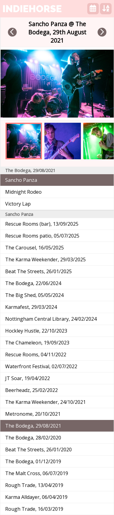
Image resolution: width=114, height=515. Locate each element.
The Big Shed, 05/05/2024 (34, 295)
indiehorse (32, 8)
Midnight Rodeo (23, 192)
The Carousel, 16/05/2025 (34, 247)
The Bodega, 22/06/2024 (33, 283)
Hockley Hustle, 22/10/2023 (36, 330)
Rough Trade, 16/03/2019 (34, 509)
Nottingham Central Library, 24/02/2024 (51, 319)
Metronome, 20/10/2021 (32, 414)
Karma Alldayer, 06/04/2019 (36, 497)
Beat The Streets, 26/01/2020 (38, 449)
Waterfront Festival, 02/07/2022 (41, 366)
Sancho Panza (21, 180)
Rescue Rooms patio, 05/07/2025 (42, 235)
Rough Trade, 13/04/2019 (34, 485)
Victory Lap (18, 203)
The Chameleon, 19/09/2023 (37, 342)
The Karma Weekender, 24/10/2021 (45, 402)
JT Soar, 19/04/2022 (27, 378)
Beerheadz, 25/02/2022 (31, 390)
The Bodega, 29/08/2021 (33, 425)
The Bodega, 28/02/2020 (33, 437)
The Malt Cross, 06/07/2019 (36, 473)
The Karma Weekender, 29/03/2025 (45, 259)
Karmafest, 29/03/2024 (31, 307)
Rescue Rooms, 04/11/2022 (35, 354)
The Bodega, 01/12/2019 (33, 461)
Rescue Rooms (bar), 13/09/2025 (41, 223)
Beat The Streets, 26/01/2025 (38, 271)
